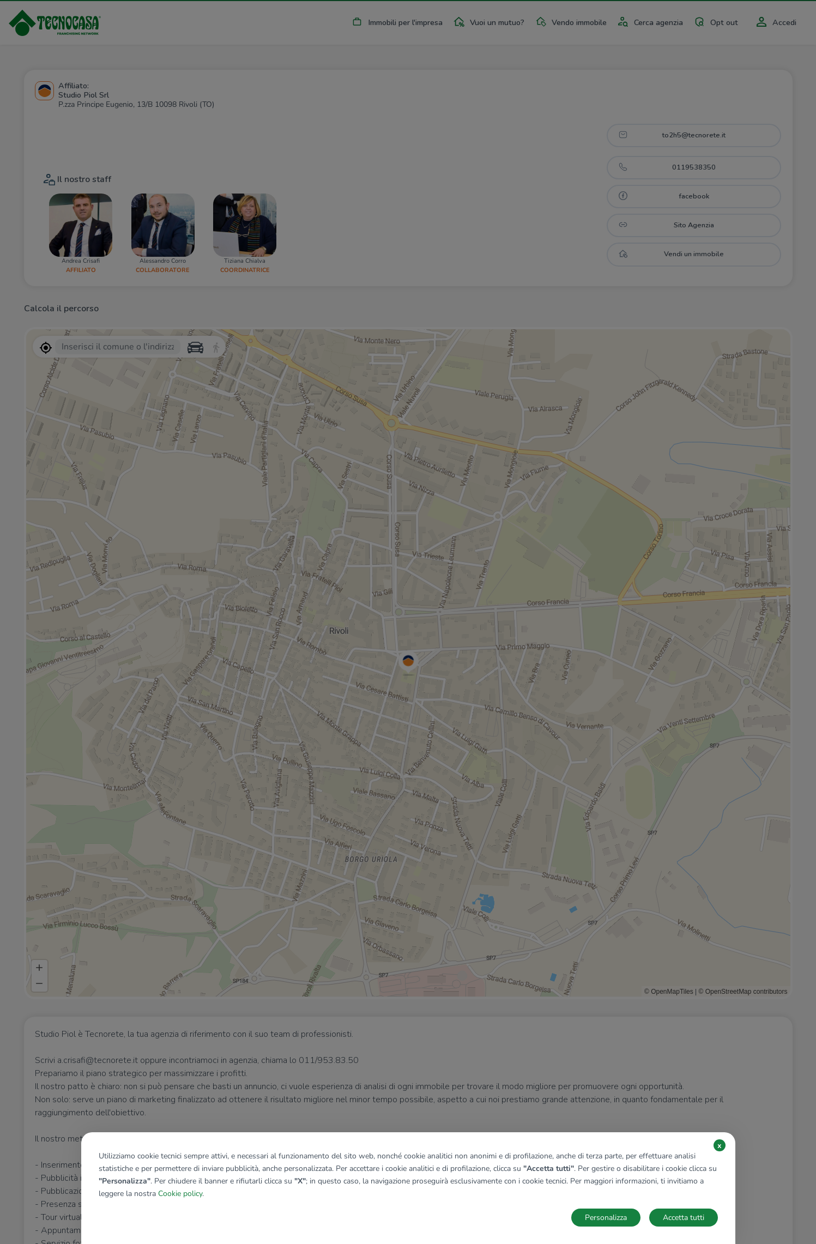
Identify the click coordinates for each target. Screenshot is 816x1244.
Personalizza (606, 1217)
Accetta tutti (683, 1217)
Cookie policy (180, 1193)
